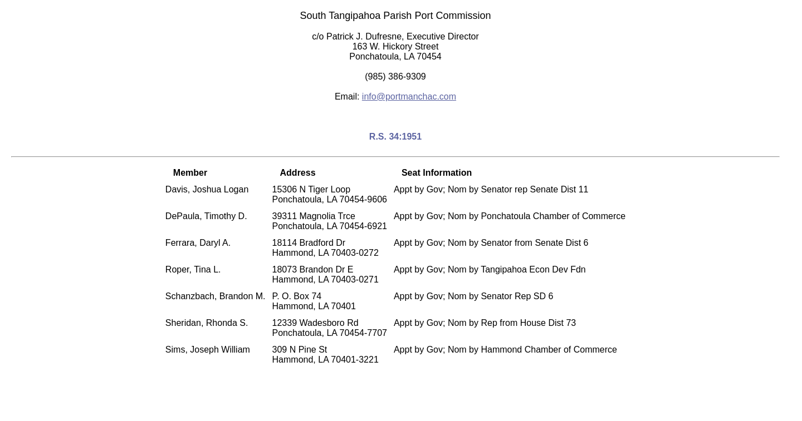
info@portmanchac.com (409, 96)
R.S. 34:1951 (395, 136)
